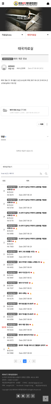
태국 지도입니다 (24, 272)
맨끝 (34, 361)
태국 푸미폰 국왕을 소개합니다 (29, 262)
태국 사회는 (23, 293)
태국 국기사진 (24, 283)
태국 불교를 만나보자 (26, 303)
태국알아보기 (7, 167)
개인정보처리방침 (41, 385)
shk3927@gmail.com (35, 383)
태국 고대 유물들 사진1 (27, 251)
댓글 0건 (11, 68)
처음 (15, 361)
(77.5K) (18, 110)
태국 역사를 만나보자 (26, 314)
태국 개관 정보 (24, 324)
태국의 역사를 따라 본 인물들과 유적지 (32, 345)
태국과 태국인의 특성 (26, 335)
